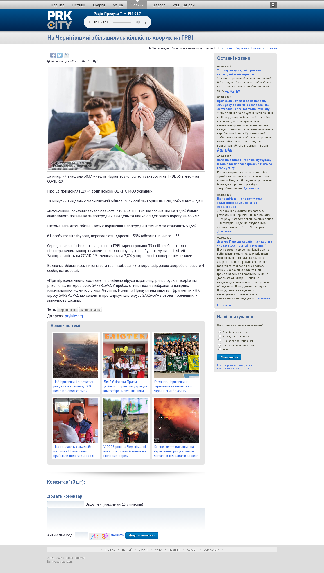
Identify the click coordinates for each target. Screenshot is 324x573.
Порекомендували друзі (236, 345)
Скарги (99, 4)
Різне (228, 48)
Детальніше (232, 90)
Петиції (78, 4)
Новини (137, 4)
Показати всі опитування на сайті (234, 368)
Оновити (117, 535)
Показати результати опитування (234, 365)
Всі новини (224, 305)
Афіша (118, 4)
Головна (271, 48)
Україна (241, 48)
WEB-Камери (184, 4)
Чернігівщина (67, 310)
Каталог (158, 4)
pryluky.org (74, 315)
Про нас (57, 4)
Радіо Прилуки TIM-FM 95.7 (117, 13)
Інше (223, 349)
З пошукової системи (233, 336)
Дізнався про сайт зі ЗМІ (236, 340)
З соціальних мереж (233, 332)
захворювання (91, 310)
